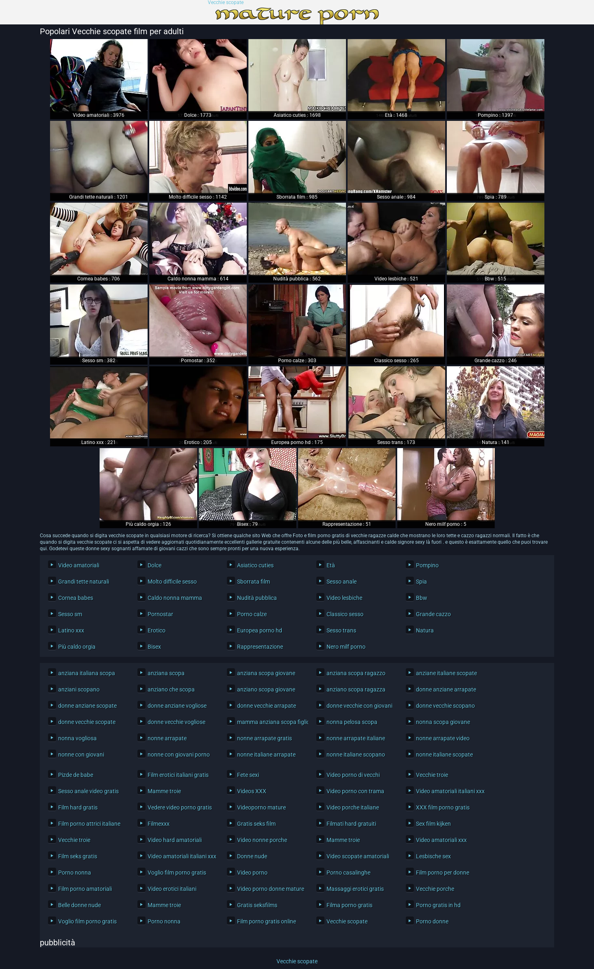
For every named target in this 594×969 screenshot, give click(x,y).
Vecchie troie (432, 775)
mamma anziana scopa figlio (270, 722)
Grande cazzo (433, 614)
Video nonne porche (262, 840)
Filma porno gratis (349, 905)
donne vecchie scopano (445, 705)
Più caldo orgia (77, 646)
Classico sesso (344, 614)
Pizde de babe (75, 775)
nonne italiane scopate (444, 754)
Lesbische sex (433, 856)
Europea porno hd (259, 630)
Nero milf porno (346, 646)
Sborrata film (253, 581)
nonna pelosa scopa (351, 722)
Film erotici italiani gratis (178, 775)
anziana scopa (166, 673)
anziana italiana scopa (86, 673)
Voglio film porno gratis (177, 872)
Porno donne (432, 921)
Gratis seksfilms (257, 905)
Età (330, 565)
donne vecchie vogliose (176, 722)
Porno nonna (74, 872)
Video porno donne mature (270, 889)
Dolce (154, 565)
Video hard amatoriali (175, 840)
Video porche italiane (352, 807)
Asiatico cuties (255, 565)
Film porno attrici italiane (89, 823)
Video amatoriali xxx (441, 840)
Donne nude (252, 856)
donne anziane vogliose (177, 705)
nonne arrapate (167, 738)
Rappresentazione (260, 646)
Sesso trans (341, 630)
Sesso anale (341, 581)
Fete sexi (248, 775)
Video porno (252, 872)
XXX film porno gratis (443, 807)
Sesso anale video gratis (88, 791)
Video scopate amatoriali (357, 856)
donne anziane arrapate (446, 689)
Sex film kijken (433, 823)
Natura (425, 630)
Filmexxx (159, 823)
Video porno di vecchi (353, 775)
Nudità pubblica (257, 598)
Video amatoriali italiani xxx (449, 791)
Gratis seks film (256, 823)
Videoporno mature (261, 807)
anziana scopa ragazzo (355, 673)
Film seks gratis (77, 856)
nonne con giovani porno (179, 754)
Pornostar (160, 614)
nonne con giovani (81, 754)
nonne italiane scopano (355, 754)
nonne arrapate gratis (264, 738)
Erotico (156, 630)
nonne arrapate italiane (355, 738)
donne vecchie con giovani (359, 705)
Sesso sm (70, 614)
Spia (421, 581)
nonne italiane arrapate (266, 754)
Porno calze (252, 614)
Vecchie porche (435, 889)
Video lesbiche (344, 598)
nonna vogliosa (77, 738)
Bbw (421, 598)
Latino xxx (71, 630)
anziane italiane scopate (446, 673)
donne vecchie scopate (86, 722)
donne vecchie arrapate (266, 705)
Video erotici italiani (172, 889)
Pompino (427, 565)
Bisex (154, 646)
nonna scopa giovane (443, 722)
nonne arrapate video (443, 738)
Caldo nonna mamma (175, 598)
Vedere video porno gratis (180, 807)
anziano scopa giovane (266, 689)
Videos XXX (251, 791)
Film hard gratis (78, 807)
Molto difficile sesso (172, 581)
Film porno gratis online (266, 921)
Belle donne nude (79, 905)
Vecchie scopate (226, 2)
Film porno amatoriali (85, 889)
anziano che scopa (171, 689)
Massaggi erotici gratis (355, 889)
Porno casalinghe (348, 872)
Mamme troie (164, 791)
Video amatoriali (78, 565)
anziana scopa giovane (266, 673)
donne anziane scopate (87, 705)
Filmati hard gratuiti (351, 823)
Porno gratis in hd (438, 905)
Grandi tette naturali (83, 581)
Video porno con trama (355, 791)
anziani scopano (79, 689)
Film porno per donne (442, 872)
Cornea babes (75, 598)
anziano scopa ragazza (355, 689)
